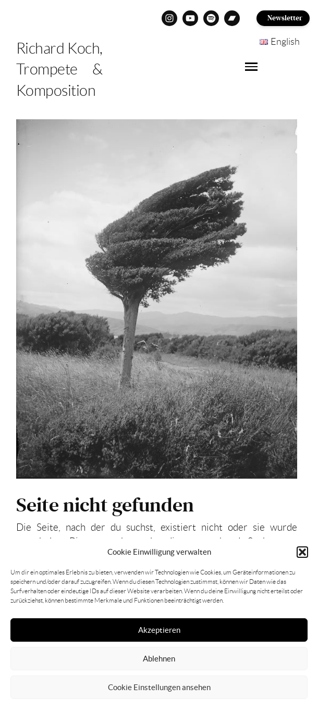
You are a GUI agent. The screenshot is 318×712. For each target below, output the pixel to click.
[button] (302, 552)
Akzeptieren (159, 630)
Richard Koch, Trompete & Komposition (59, 69)
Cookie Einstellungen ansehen (159, 687)
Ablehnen (159, 658)
